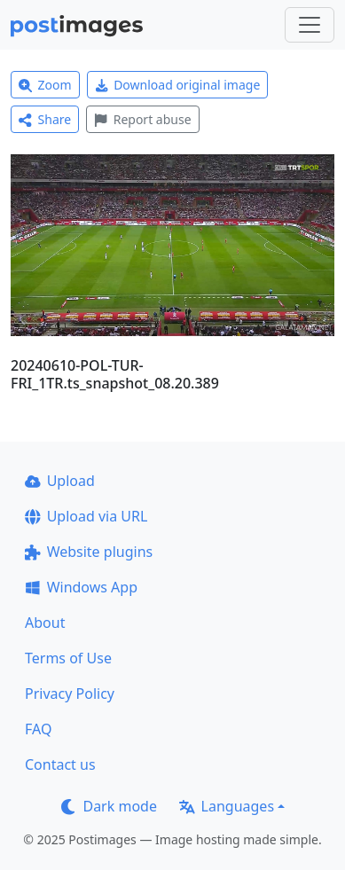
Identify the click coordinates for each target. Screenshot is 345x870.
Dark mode (109, 806)
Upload (60, 480)
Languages (226, 806)
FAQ (38, 729)
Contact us (60, 764)
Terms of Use (68, 658)
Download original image (178, 84)
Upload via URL (86, 516)
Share (45, 119)
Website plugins (89, 551)
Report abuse (142, 119)
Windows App (81, 587)
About (45, 622)
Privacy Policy (69, 693)
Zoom (45, 84)
